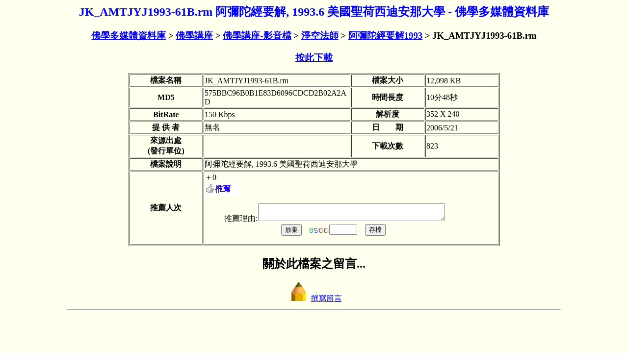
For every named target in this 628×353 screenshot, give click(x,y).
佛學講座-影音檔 (257, 35)
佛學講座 (194, 35)
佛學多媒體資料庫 (128, 35)
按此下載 (314, 57)
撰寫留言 (314, 301)
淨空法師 (320, 35)
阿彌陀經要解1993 (385, 35)
